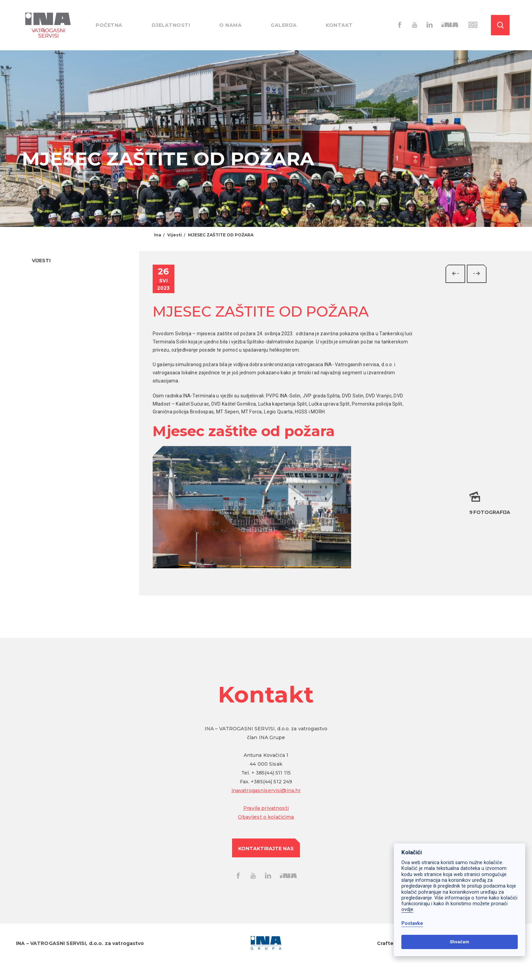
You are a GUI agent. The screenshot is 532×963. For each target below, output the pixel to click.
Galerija (284, 25)
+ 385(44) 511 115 (271, 773)
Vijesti (174, 234)
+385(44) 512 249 (271, 782)
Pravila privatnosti (266, 808)
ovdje (407, 909)
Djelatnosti (171, 25)
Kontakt (339, 25)
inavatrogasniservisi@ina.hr (266, 790)
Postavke (412, 923)
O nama (230, 25)
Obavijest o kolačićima (266, 817)
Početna (109, 25)
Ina (157, 234)
